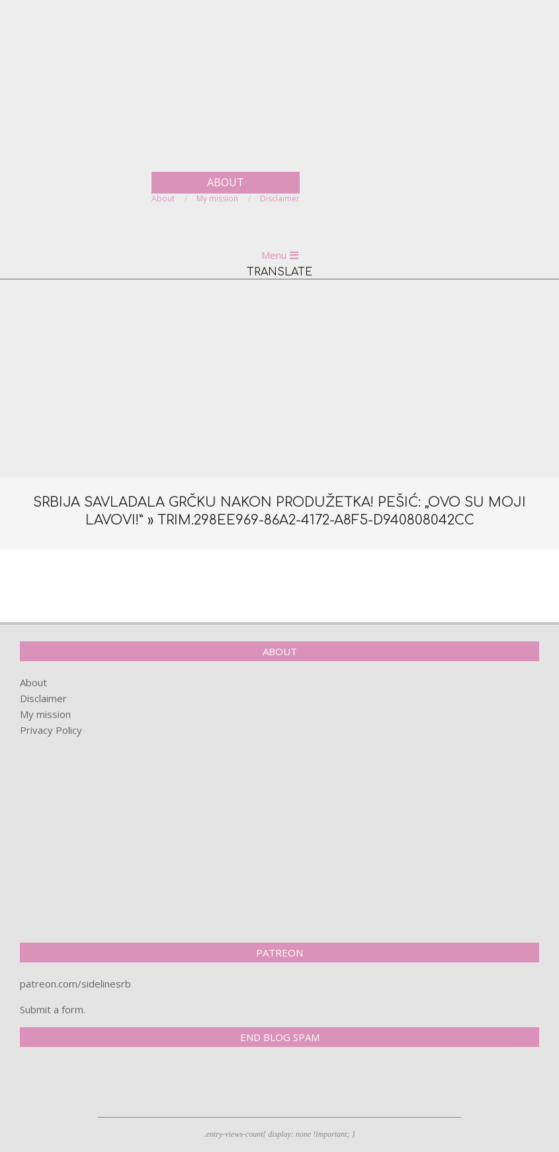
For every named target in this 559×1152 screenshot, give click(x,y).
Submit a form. (52, 1009)
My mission (45, 714)
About (33, 682)
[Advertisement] (279, 378)
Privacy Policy (51, 730)
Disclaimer (43, 698)
